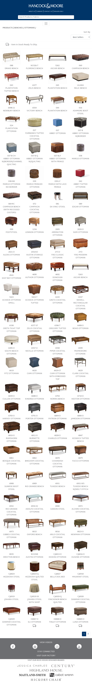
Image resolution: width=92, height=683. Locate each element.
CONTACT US (48, 11)
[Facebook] (12, 646)
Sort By (87, 32)
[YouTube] (79, 646)
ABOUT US (32, 11)
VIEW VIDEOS (46, 642)
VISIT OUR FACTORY (46, 656)
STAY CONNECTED (46, 651)
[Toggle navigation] (46, 23)
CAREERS (40, 11)
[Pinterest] (35, 646)
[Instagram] (57, 646)
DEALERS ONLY (58, 11)
